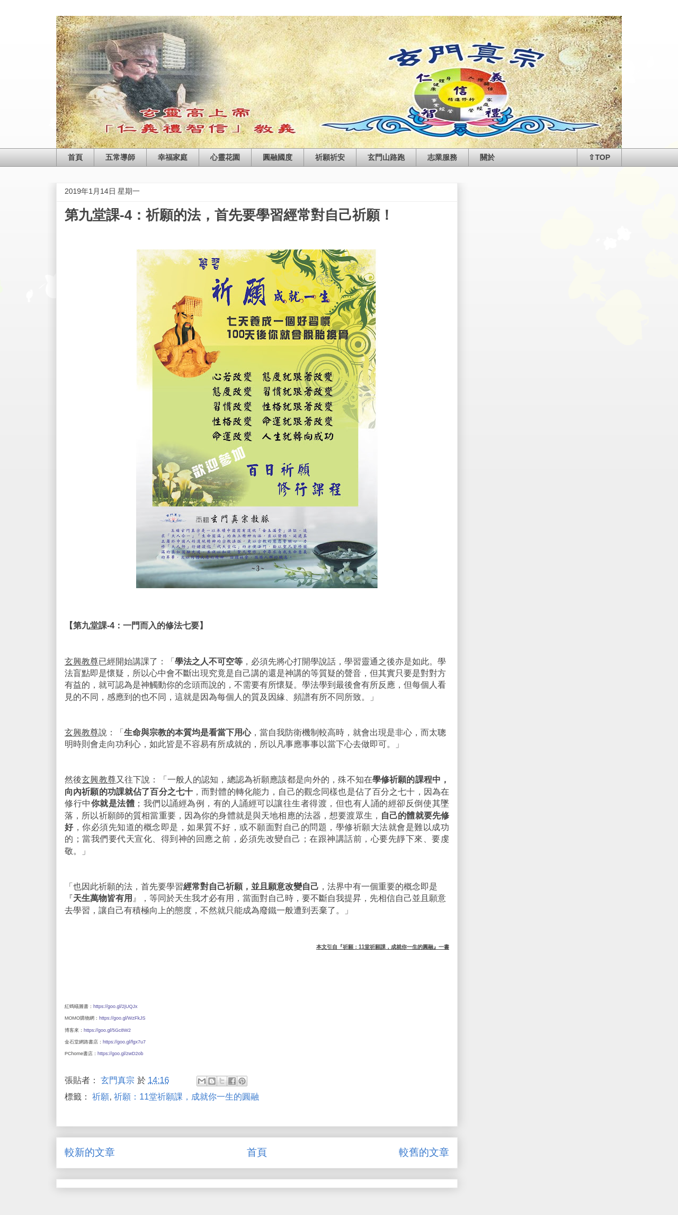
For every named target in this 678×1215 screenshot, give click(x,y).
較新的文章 (90, 1152)
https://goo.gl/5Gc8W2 (107, 1030)
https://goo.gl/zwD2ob (120, 1053)
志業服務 (442, 157)
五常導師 (120, 157)
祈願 (100, 1096)
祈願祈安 (330, 157)
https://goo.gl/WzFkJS (122, 1018)
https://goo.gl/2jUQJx (115, 1006)
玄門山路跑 (386, 157)
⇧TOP (599, 157)
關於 (487, 157)
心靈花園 (225, 157)
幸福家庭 (173, 157)
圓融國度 (277, 157)
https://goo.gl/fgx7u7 (124, 1042)
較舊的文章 (424, 1152)
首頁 (75, 157)
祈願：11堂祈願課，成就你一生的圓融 (186, 1096)
